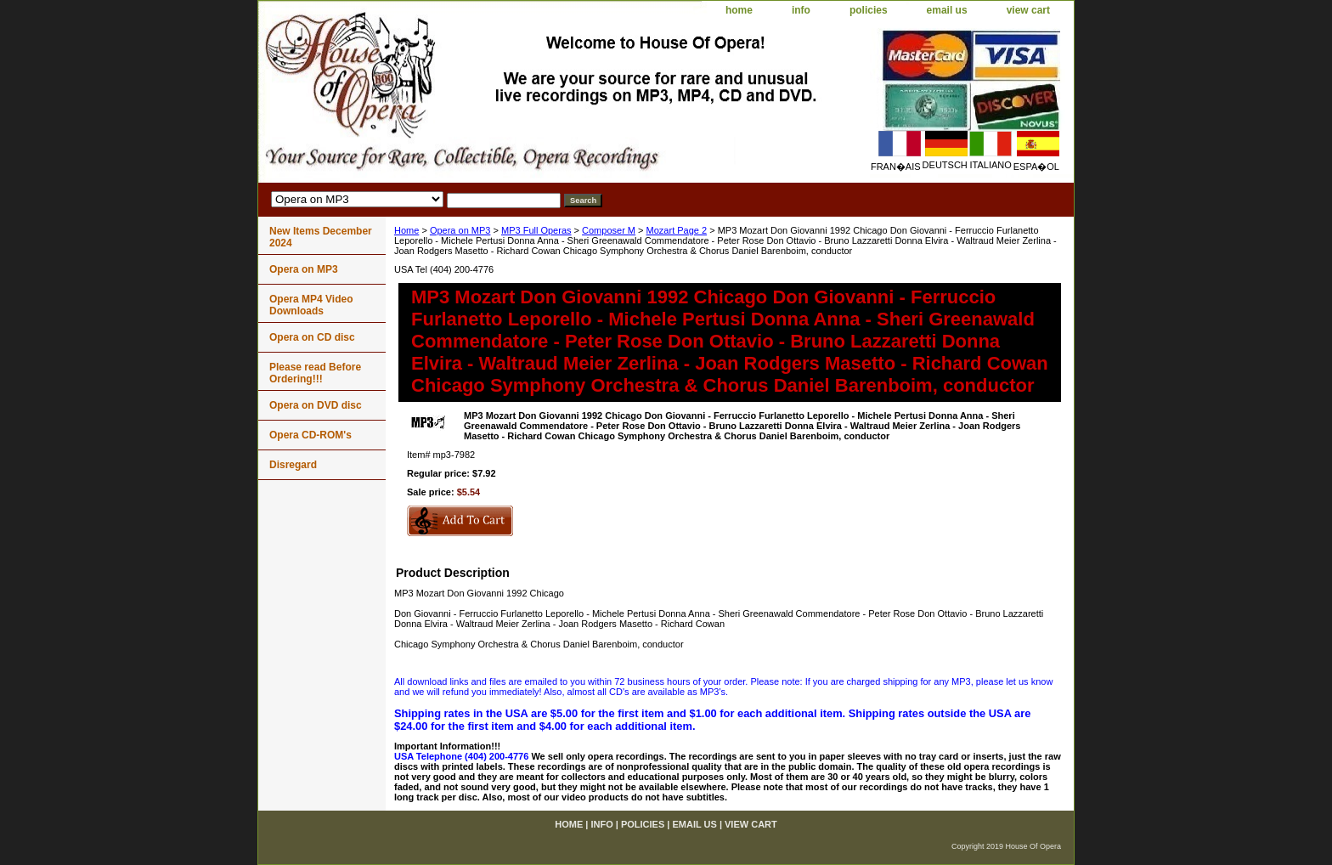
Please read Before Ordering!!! (315, 373)
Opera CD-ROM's (310, 435)
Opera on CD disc (312, 337)
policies (868, 10)
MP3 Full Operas (536, 230)
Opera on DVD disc (315, 405)
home (739, 10)
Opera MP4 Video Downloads (311, 305)
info (801, 10)
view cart (1028, 10)
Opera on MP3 (460, 230)
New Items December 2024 (320, 237)
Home (406, 230)
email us (947, 10)
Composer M (608, 230)
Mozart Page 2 (677, 230)
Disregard (293, 465)
